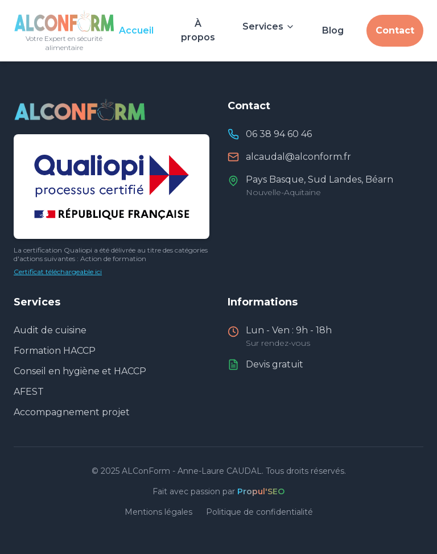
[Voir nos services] (268, 24)
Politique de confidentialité (259, 512)
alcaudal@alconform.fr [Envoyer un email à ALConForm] (298, 156)
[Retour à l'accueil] (64, 30)
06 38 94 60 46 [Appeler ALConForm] (279, 134)
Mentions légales (158, 512)
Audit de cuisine (50, 330)
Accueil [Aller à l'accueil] (136, 30)
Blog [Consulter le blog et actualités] (333, 30)
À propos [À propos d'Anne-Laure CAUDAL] (198, 30)
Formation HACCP (55, 350)
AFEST (29, 391)
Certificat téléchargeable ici (58, 271)
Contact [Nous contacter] (395, 30)
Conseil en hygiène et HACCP (80, 371)
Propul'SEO (261, 491)
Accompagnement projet (72, 412)
